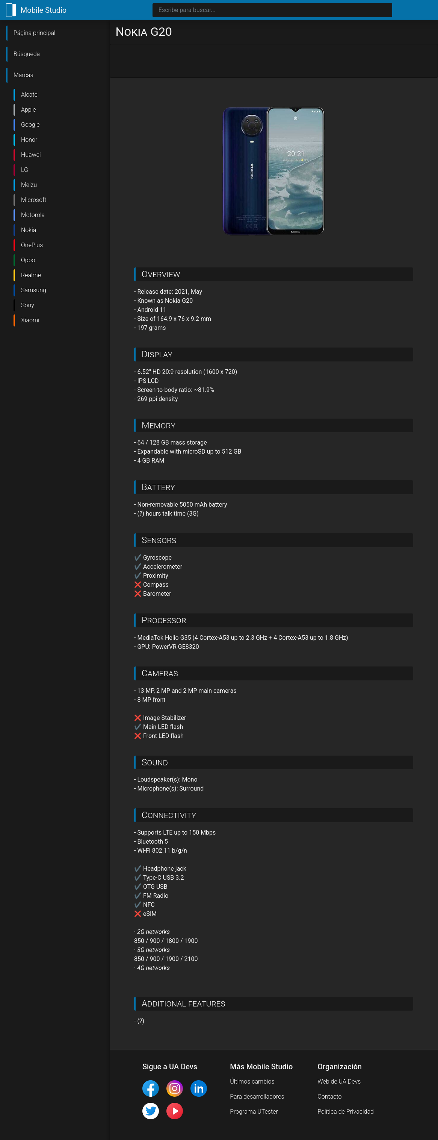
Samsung (33, 290)
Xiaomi (30, 320)
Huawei (31, 154)
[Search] (272, 10)
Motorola (33, 215)
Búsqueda (27, 54)
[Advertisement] (274, 61)
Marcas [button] (23, 75)
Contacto (329, 1096)
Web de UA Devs (339, 1081)
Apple (28, 109)
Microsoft (33, 199)
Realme (31, 275)
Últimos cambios (252, 1081)
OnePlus (32, 245)
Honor (29, 139)
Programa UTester (254, 1111)
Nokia (28, 230)
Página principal (35, 32)
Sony (27, 305)
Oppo (28, 260)
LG (24, 169)
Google (30, 124)
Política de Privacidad (345, 1111)
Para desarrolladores (257, 1096)
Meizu (29, 184)
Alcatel (30, 94)
